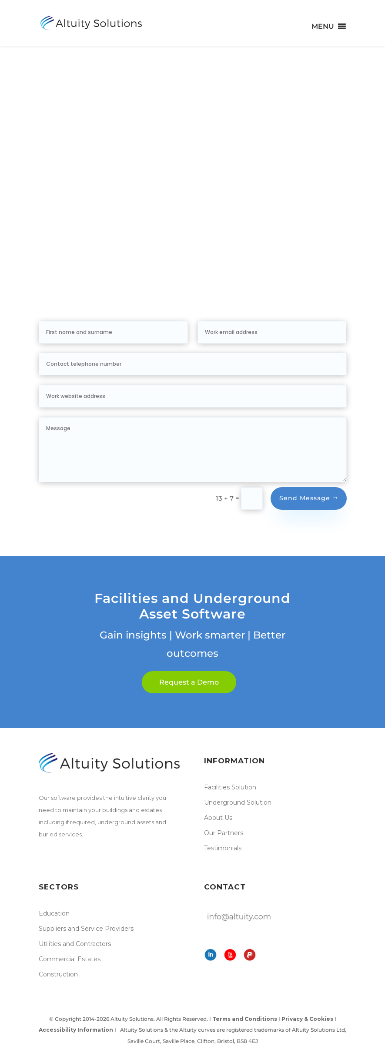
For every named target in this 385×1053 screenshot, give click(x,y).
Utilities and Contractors (75, 944)
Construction (58, 974)
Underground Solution (237, 802)
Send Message (304, 498)
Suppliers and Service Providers (86, 929)
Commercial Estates (69, 959)
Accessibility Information (76, 1029)
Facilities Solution (230, 787)
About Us (218, 818)
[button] (322, 26)
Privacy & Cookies (307, 1019)
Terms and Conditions (244, 1019)
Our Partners (223, 833)
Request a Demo (189, 682)
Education (54, 913)
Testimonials (222, 848)
